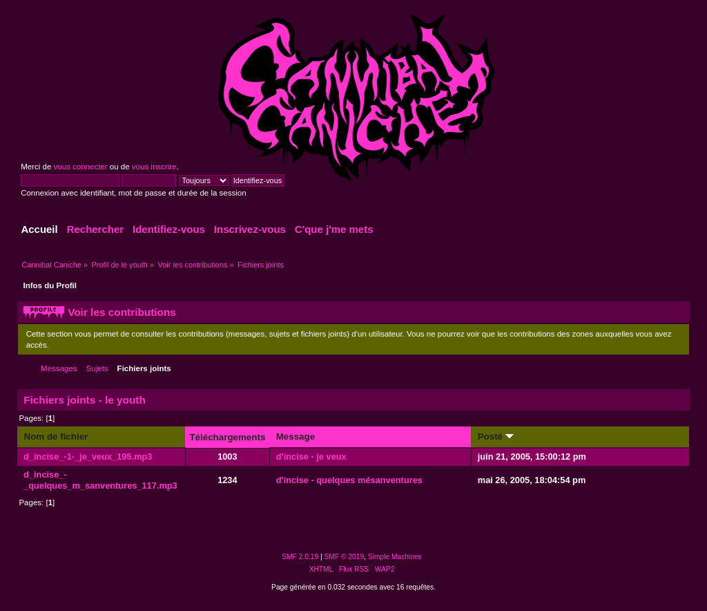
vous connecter (80, 166)
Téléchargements (227, 437)
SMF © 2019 (345, 557)
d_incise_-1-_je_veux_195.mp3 (87, 456)
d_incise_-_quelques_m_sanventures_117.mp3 (100, 480)
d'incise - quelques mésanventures (349, 480)
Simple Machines (395, 557)
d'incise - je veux (311, 456)
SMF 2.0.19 (300, 557)
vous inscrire (154, 166)
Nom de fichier (55, 436)
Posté (496, 436)
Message (295, 436)
